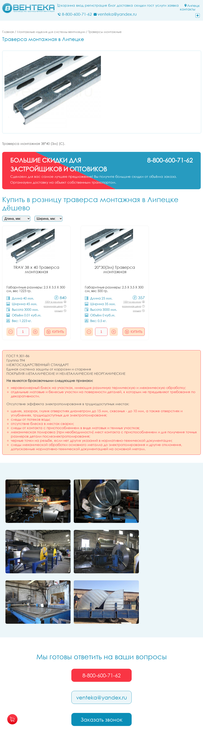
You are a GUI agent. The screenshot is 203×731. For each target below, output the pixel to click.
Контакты (188, 9)
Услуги (161, 5)
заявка (174, 5)
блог (113, 5)
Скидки (141, 5)
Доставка (126, 5)
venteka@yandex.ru (101, 643)
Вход (81, 5)
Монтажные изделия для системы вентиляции (51, 32)
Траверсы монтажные (105, 32)
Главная (8, 32)
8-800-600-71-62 (101, 621)
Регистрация (97, 5)
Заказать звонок (101, 665)
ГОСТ (151, 5)
